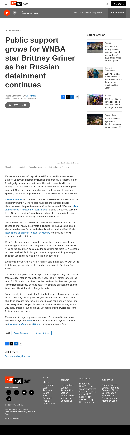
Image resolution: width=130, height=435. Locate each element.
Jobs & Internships (49, 402)
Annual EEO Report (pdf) (85, 395)
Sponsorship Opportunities (109, 397)
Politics (108, 43)
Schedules (84, 383)
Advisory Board (47, 391)
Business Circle (110, 390)
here (29, 320)
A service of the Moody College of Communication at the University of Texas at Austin (20, 412)
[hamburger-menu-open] (6, 3)
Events (64, 387)
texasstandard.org (17, 324)
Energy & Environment (110, 69)
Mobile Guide (68, 395)
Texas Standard (13, 30)
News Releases (47, 397)
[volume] (14, 13)
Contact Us (66, 400)
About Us (48, 382)
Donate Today (109, 384)
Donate (120, 4)
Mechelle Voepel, (13, 199)
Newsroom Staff (48, 386)
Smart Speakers (87, 388)
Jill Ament (31, 96)
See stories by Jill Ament (18, 356)
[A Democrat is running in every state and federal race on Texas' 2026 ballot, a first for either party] (95, 47)
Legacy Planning (110, 387)
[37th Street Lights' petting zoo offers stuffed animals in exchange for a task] (95, 99)
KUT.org (36, 324)
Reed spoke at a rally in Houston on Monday (27, 232)
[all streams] (117, 13)
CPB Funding (86, 399)
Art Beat (108, 95)
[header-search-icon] (107, 4)
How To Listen (86, 386)
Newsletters (67, 384)
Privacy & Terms (87, 391)
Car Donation (109, 392)
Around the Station (67, 391)
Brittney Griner (42, 333)
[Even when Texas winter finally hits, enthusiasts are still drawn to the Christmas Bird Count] (95, 72)
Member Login (110, 400)
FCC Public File (86, 401)
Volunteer (66, 398)
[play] (7, 12)
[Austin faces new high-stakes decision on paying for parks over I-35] (95, 119)
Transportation (111, 115)
